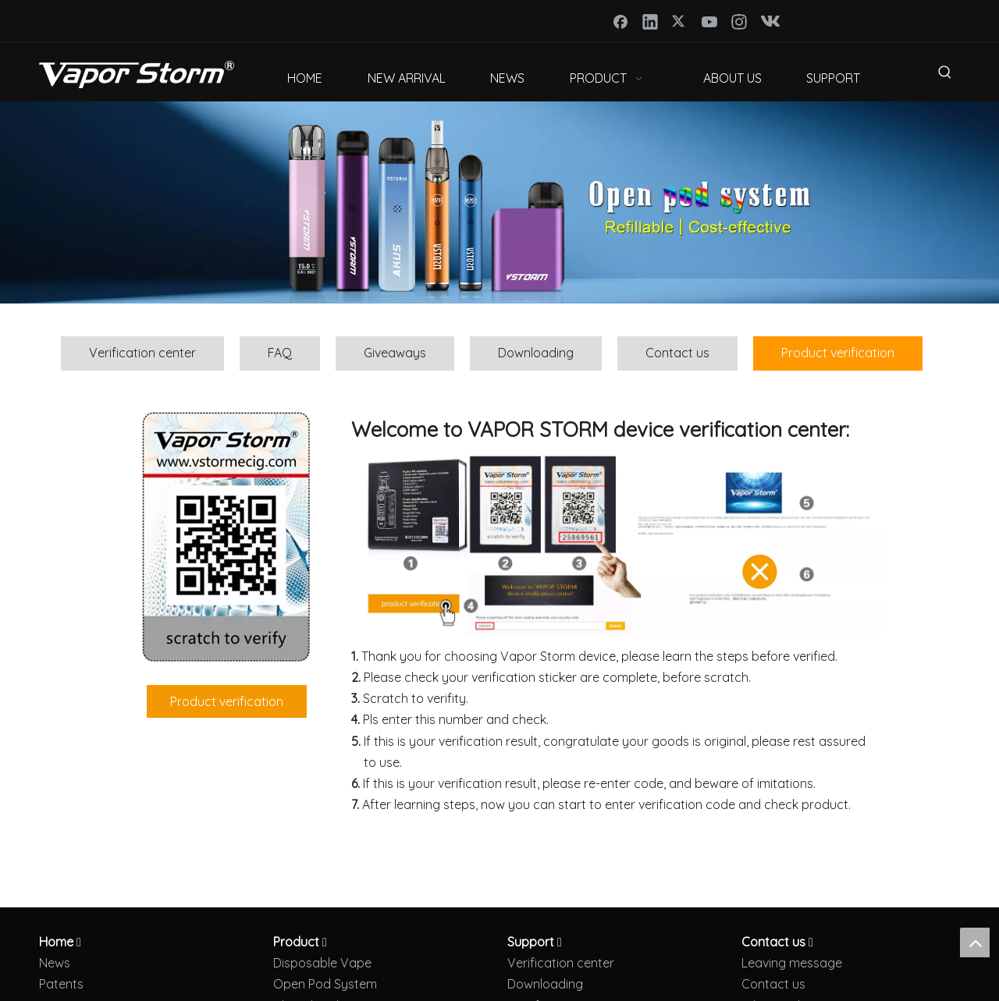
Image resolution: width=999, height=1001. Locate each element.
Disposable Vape (322, 963)
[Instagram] (739, 21)
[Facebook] (620, 21)
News (54, 963)
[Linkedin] (650, 21)
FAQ (280, 352)
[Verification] (616, 543)
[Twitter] (679, 21)
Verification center (142, 352)
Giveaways (395, 352)
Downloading (536, 352)
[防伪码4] (226, 537)
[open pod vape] (499, 202)
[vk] (768, 21)
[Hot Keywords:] (945, 75)
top (975, 942)
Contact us (677, 352)
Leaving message (791, 963)
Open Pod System (325, 984)
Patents (61, 984)
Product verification (837, 352)
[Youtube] (709, 21)
